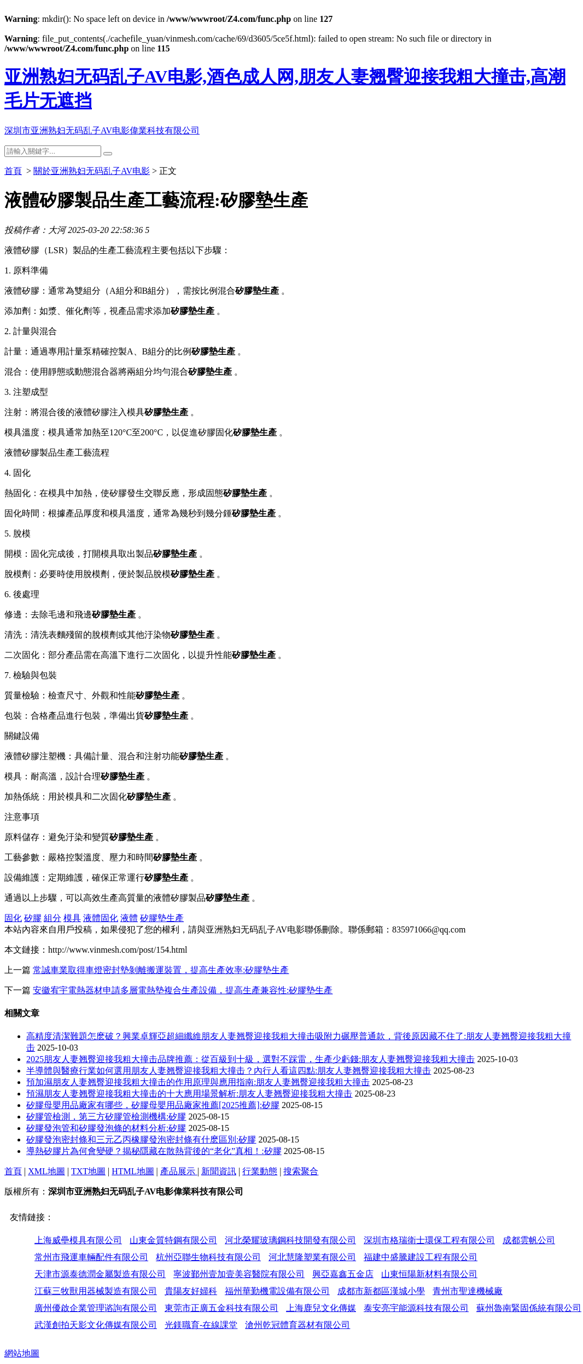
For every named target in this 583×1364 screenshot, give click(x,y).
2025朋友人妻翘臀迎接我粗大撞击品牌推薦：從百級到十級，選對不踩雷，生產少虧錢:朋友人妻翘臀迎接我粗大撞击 (250, 1059)
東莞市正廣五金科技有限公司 (221, 1308)
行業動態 (259, 1171)
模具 (72, 918)
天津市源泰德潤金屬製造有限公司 (100, 1274)
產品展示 (178, 1171)
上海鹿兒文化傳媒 (321, 1308)
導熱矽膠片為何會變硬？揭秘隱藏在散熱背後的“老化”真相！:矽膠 (154, 1151)
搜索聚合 (300, 1171)
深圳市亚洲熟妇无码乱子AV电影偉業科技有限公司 (102, 130)
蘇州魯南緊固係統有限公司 (528, 1308)
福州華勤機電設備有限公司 (277, 1291)
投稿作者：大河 (35, 230)
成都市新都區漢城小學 (381, 1291)
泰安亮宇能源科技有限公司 (416, 1308)
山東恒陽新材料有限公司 (429, 1274)
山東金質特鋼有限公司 (173, 1240)
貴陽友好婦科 (191, 1291)
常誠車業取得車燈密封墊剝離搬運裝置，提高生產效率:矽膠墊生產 (161, 970)
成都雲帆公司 (529, 1240)
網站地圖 (21, 1353)
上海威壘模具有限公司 (78, 1240)
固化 (13, 918)
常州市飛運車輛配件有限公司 (91, 1257)
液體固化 (100, 918)
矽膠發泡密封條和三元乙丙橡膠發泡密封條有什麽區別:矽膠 (141, 1139)
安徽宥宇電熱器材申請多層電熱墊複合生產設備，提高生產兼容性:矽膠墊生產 (183, 990)
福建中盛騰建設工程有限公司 (420, 1257)
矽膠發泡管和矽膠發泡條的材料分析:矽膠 (106, 1128)
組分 (52, 918)
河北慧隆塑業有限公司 (312, 1257)
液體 (129, 918)
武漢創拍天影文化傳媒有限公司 (95, 1325)
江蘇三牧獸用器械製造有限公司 (95, 1291)
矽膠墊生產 (162, 918)
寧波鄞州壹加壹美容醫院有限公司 (239, 1274)
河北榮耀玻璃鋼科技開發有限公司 (290, 1240)
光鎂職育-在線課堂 (201, 1325)
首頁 (13, 171)
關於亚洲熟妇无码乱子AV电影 (91, 171)
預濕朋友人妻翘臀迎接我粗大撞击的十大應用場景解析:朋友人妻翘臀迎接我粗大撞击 (189, 1093)
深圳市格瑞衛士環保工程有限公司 (429, 1240)
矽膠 (33, 918)
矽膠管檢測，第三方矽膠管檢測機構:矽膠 (106, 1116)
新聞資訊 (218, 1171)
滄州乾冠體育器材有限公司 (297, 1325)
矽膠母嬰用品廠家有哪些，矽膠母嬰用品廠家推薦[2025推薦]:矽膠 (152, 1105)
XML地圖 (46, 1171)
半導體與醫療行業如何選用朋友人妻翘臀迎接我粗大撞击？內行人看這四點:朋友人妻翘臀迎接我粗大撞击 (228, 1070)
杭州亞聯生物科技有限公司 (208, 1257)
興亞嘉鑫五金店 (343, 1274)
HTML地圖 (133, 1171)
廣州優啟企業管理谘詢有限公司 (95, 1308)
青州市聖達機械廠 (468, 1291)
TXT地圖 (88, 1171)
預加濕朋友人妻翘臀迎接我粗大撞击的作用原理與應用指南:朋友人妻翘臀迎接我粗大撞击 (198, 1082)
